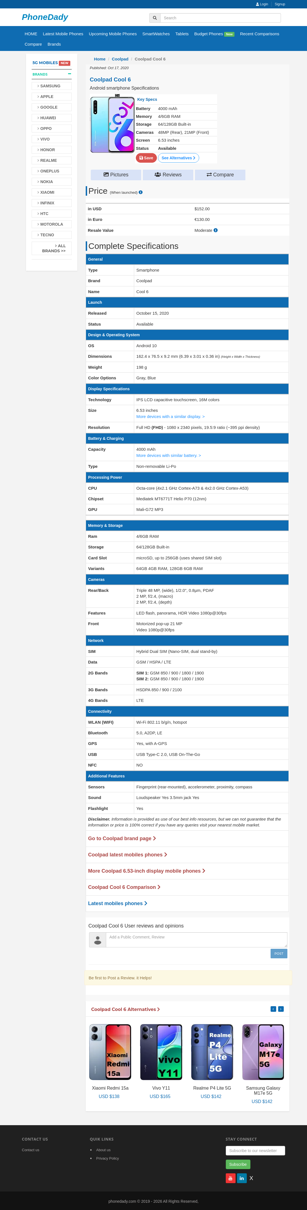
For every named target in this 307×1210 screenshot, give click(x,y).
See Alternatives (179, 157)
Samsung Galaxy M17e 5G (263, 1089)
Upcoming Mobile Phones (113, 33)
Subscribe (238, 1163)
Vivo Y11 (161, 1086)
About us (103, 1149)
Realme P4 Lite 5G (212, 1086)
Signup (280, 4)
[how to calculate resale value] (215, 230)
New (229, 34)
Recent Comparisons (259, 33)
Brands (54, 44)
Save (146, 157)
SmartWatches (156, 33)
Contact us (30, 1149)
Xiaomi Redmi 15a (110, 1086)
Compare (33, 44)
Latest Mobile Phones (63, 33)
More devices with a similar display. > (171, 416)
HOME (31, 33)
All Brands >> (54, 248)
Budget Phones (214, 34)
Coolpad (120, 59)
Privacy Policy (107, 1157)
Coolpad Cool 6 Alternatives (125, 1008)
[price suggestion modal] (141, 192)
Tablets (182, 33)
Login (262, 4)
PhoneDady (45, 17)
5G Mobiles (45, 62)
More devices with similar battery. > (169, 454)
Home (100, 59)
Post (279, 952)
